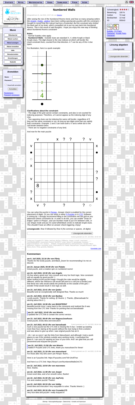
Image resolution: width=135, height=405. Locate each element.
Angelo (33, 21)
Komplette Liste (96, 248)
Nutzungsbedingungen (55, 401)
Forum (74, 2)
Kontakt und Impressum (79, 401)
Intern (84, 2)
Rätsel (21, 2)
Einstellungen (13, 58)
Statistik (13, 62)
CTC (81, 214)
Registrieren (8, 93)
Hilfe (13, 50)
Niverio (59, 15)
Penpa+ (53, 212)
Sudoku (110, 31)
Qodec (40, 21)
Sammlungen (62, 2)
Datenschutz (67, 401)
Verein (49, 2)
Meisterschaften (35, 2)
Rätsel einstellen (13, 46)
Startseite (9, 2)
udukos (47, 21)
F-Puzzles (70, 214)
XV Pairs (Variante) (114, 32)
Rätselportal (12, 35)
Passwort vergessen (12, 95)
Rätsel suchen (13, 39)
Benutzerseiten (12, 54)
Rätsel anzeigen (13, 43)
